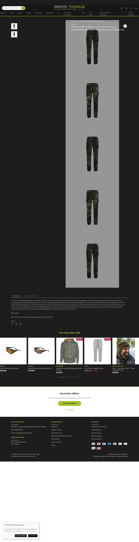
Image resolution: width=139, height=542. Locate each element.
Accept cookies (20, 535)
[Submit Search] (23, 8)
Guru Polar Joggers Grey (121, 368)
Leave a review (56, 442)
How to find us (56, 433)
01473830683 (18, 430)
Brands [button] (3, 13)
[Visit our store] (126, 8)
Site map (36, 454)
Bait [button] (83, 13)
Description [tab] (16, 296)
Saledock (32, 456)
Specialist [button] (38, 13)
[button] (131, 8)
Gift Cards (91, 13)
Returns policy (96, 439)
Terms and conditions (99, 427)
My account (55, 439)
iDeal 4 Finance (131, 13)
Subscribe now (69, 403)
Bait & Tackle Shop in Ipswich (61, 436)
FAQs (53, 445)
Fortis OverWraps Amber (37, 368)
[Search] (13, 8)
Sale (122, 13)
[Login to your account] (121, 8)
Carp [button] (11, 13)
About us (54, 427)
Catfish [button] (28, 13)
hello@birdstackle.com (24, 433)
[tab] (57, 377)
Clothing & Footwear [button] (67, 13)
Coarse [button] (19, 13)
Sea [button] (58, 13)
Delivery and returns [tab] (30, 296)
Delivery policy (96, 436)
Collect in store (56, 430)
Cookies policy (96, 430)
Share (13, 321)
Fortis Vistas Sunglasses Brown (68, 368)
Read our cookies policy (29, 531)
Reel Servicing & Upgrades (105, 13)
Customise (33, 535)
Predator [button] (49, 13)
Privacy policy (96, 433)
